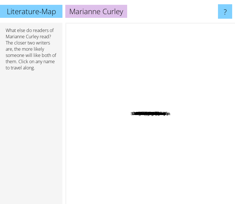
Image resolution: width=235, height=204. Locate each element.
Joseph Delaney (186, 80)
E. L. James (182, 176)
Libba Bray (210, 95)
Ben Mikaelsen (167, 119)
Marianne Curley (22, 36)
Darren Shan (95, 63)
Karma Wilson (147, 58)
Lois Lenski (135, 77)
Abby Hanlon (117, 128)
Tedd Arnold (154, 75)
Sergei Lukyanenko (107, 138)
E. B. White (137, 97)
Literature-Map (31, 11)
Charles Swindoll (148, 167)
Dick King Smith (150, 116)
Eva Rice (120, 122)
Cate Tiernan (168, 112)
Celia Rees (164, 144)
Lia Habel (156, 101)
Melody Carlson (197, 134)
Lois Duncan (164, 86)
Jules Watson (118, 106)
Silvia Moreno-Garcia (188, 154)
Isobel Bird (120, 169)
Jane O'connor (105, 92)
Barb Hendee (143, 104)
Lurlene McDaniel (193, 74)
